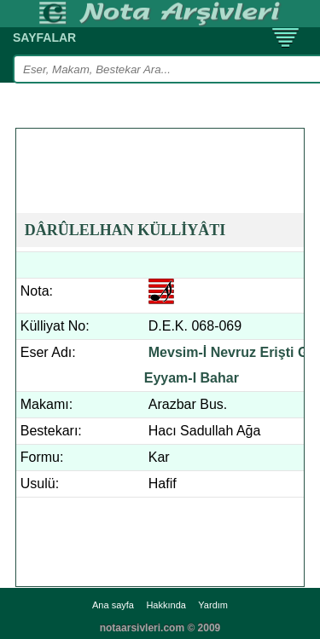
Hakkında (165, 605)
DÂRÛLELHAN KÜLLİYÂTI (125, 230)
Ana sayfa (113, 605)
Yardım (213, 605)
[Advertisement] (168, 150)
